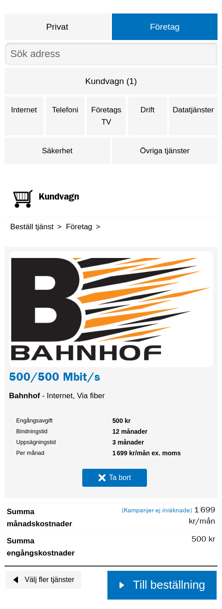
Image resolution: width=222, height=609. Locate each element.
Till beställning (162, 584)
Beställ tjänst (31, 226)
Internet (24, 110)
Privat (57, 26)
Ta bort (114, 477)
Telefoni (65, 110)
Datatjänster (193, 110)
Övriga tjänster (165, 151)
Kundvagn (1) (111, 81)
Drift (148, 110)
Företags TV (106, 116)
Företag (165, 26)
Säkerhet (57, 151)
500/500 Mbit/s (54, 378)
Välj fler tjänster (43, 579)
